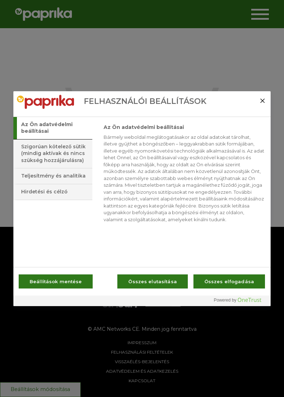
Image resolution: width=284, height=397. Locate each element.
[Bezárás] (262, 100)
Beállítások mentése (56, 281)
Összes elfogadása (229, 281)
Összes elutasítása (152, 281)
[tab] (52, 128)
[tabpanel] (184, 175)
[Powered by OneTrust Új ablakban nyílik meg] (240, 301)
